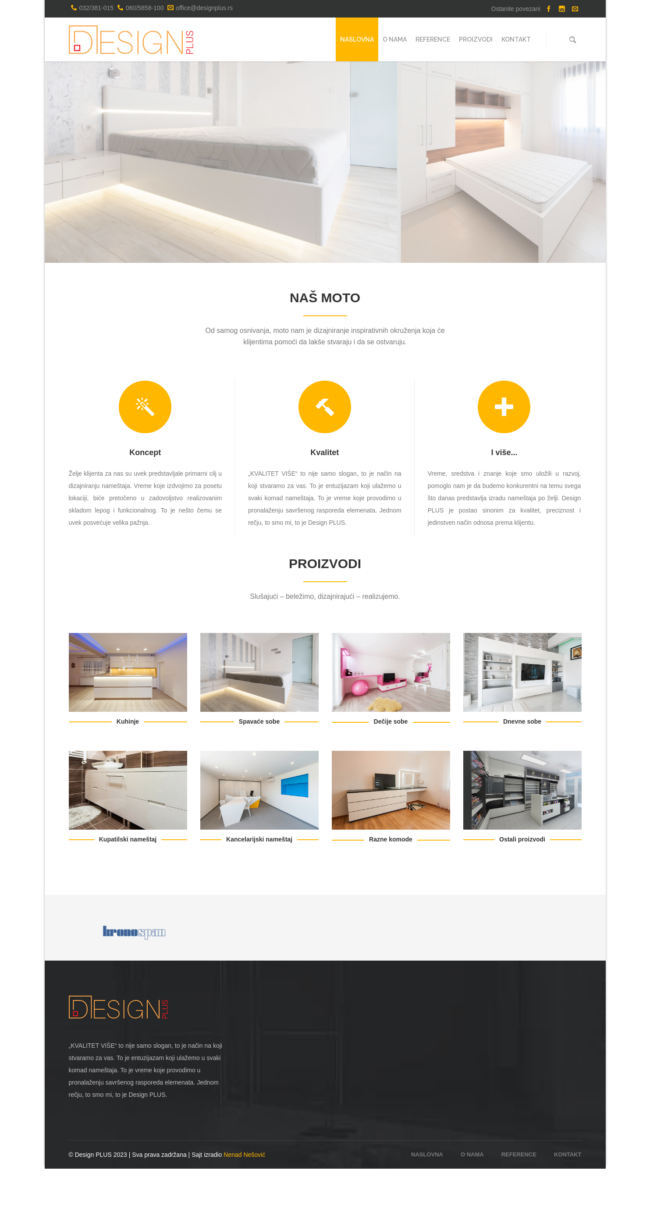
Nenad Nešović (244, 1215)
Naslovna (427, 1215)
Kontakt (568, 1215)
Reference (518, 1215)
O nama (472, 1215)
